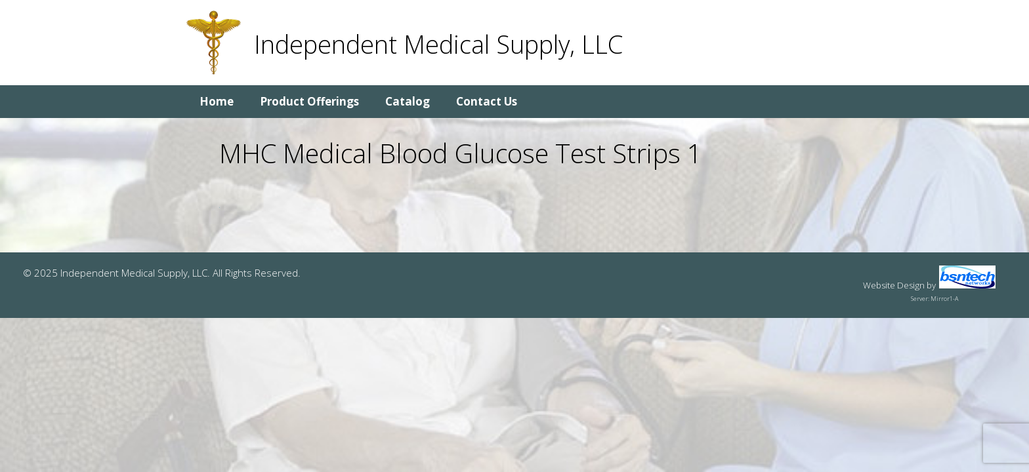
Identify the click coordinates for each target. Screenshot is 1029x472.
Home (217, 101)
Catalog (407, 101)
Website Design (894, 285)
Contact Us (486, 101)
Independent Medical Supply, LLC (438, 44)
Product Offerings (309, 101)
